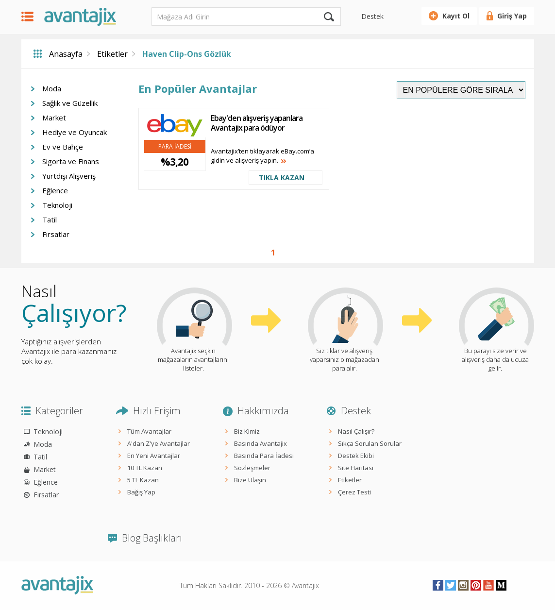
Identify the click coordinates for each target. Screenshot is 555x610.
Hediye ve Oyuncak (74, 132)
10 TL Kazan (144, 467)
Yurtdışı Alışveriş (69, 176)
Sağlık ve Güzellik (70, 103)
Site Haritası (355, 467)
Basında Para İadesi (264, 455)
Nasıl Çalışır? (356, 431)
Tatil (49, 219)
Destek (372, 16)
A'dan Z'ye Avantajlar (158, 443)
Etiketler (112, 54)
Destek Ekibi (356, 455)
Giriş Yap (512, 15)
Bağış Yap (141, 492)
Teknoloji (57, 205)
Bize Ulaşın (250, 479)
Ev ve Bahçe (62, 147)
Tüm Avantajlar (149, 431)
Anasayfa (66, 54)
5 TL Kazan (143, 479)
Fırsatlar (55, 234)
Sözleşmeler (252, 467)
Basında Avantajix (260, 443)
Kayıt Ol (456, 15)
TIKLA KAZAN (281, 177)
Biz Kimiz (247, 431)
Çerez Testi (354, 492)
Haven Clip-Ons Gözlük (186, 54)
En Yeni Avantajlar (153, 455)
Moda (51, 88)
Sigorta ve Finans (70, 161)
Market (54, 117)
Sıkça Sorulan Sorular (370, 443)
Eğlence (55, 190)
